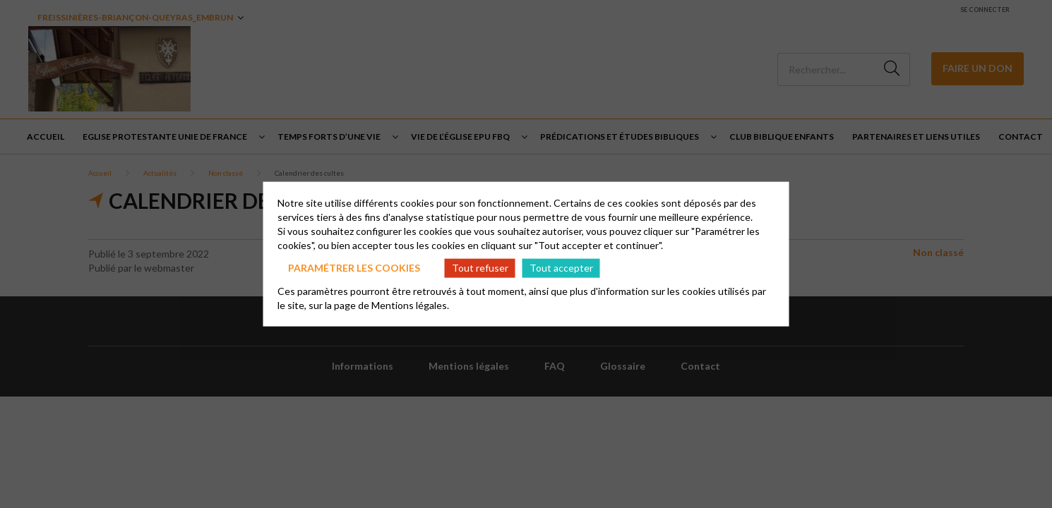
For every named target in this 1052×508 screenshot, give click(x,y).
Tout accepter (561, 268)
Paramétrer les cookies (354, 268)
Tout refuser (480, 268)
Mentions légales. (410, 304)
